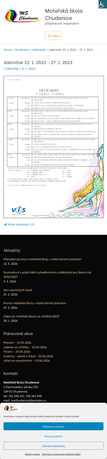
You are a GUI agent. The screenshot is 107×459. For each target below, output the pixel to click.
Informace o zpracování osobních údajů (61, 453)
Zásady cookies (32, 453)
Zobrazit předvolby (53, 446)
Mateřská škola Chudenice (74, 14)
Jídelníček (12, 69)
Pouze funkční (53, 436)
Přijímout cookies (53, 426)
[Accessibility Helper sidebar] (103, 4)
